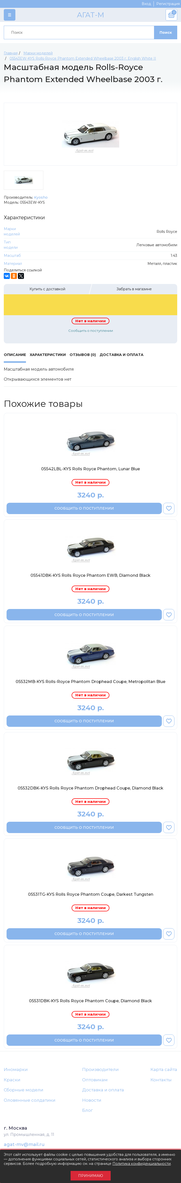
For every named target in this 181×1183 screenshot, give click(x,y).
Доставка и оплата (103, 1089)
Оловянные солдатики (29, 1100)
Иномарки (16, 1069)
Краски (12, 1079)
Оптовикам (95, 1079)
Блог (87, 1110)
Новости (91, 1100)
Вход (146, 4)
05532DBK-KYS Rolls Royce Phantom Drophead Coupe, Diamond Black (90, 788)
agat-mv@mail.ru (24, 1144)
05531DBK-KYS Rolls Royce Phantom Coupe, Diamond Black (90, 1000)
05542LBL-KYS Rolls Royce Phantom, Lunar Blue (90, 469)
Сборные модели (23, 1089)
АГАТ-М (90, 15)
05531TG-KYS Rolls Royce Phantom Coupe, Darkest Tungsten (90, 894)
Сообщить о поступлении (90, 331)
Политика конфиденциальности (141, 1163)
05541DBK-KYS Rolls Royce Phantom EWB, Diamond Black (90, 575)
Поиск (166, 32)
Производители (100, 1069)
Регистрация (168, 4)
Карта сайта (163, 1069)
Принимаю (90, 1175)
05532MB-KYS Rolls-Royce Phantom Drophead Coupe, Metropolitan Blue (90, 681)
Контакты (161, 1079)
